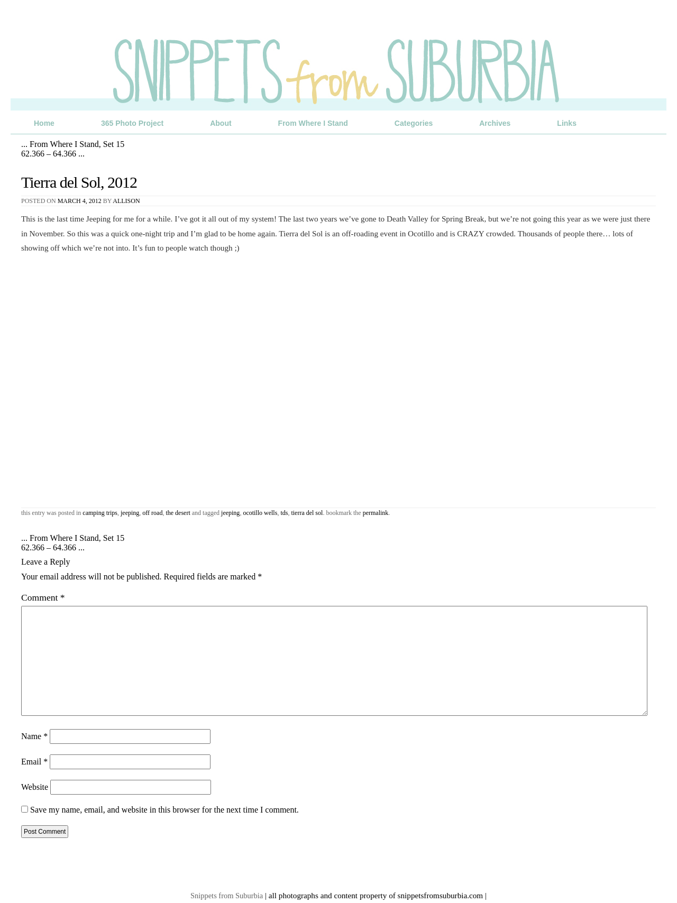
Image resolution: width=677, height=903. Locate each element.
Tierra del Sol (307, 513)
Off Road (152, 513)
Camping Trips (100, 513)
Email (34, 761)
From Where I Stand (313, 123)
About (220, 123)
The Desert (178, 513)
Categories (414, 123)
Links (567, 123)
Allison (126, 201)
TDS (284, 513)
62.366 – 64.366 (53, 153)
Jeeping (130, 513)
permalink (376, 513)
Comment (43, 597)
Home (44, 123)
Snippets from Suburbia (226, 895)
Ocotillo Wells (260, 513)
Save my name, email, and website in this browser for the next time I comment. (164, 809)
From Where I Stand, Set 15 (72, 144)
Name (34, 736)
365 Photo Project (132, 123)
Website (34, 786)
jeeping (230, 513)
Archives (494, 123)
